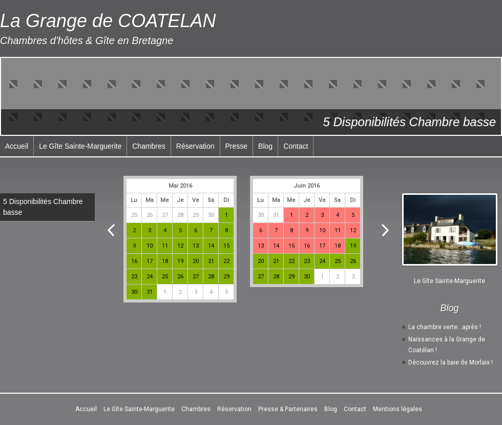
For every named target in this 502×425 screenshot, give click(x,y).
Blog (265, 146)
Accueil (16, 146)
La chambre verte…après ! (444, 327)
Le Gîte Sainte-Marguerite (80, 146)
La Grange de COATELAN (108, 20)
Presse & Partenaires (288, 409)
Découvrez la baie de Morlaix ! (450, 362)
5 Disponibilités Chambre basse (43, 206)
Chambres (148, 146)
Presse (236, 146)
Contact (295, 146)
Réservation (195, 146)
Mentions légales (397, 409)
